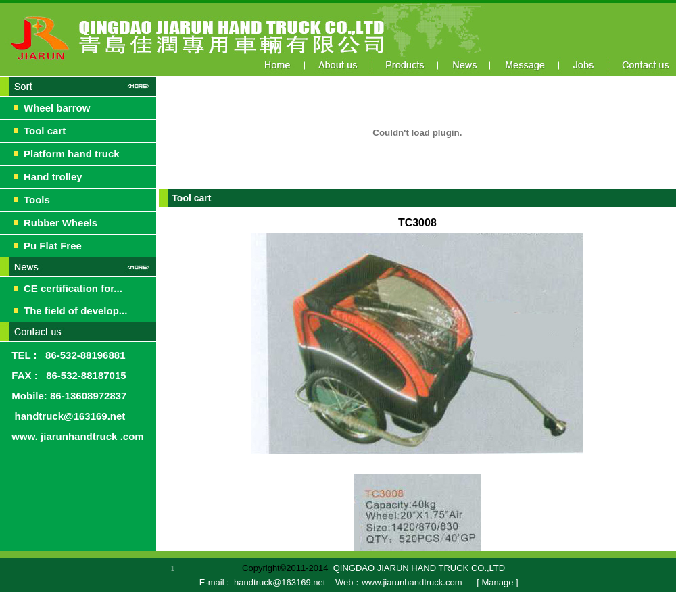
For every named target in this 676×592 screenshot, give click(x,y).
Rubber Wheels (60, 222)
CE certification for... (73, 288)
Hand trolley (53, 176)
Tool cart (45, 131)
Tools (37, 199)
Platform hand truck (72, 153)
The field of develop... (75, 310)
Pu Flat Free (53, 245)
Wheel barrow (57, 108)
